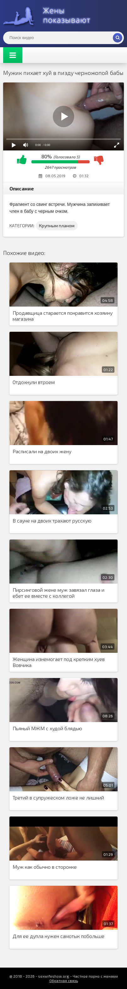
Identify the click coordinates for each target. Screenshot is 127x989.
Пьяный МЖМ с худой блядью (47, 728)
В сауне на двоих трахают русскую (52, 520)
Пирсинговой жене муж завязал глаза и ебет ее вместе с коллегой (58, 593)
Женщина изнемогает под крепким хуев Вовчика (59, 662)
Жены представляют (50, 15)
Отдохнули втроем (34, 382)
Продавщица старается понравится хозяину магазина (63, 316)
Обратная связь (63, 980)
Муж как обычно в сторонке (45, 867)
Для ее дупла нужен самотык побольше (58, 936)
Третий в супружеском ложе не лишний (58, 797)
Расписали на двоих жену (42, 451)
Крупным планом (57, 225)
